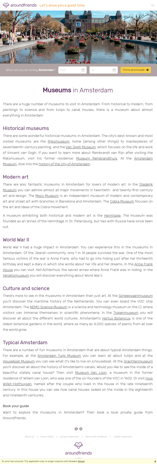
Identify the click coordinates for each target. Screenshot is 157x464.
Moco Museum (47, 196)
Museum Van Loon (91, 373)
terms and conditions (96, 438)
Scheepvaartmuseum (136, 296)
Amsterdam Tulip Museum (59, 356)
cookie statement (123, 438)
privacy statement (69, 438)
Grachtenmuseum (138, 361)
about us (29, 438)
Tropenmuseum (125, 313)
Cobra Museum (122, 201)
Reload (81, 461)
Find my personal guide (133, 70)
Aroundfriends (20, 5)
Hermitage (112, 215)
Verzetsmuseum (16, 275)
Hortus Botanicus (116, 318)
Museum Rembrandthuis (96, 158)
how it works (47, 438)
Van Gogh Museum (81, 147)
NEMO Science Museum (48, 307)
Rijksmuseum (58, 141)
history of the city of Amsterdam (64, 164)
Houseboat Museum (19, 361)
